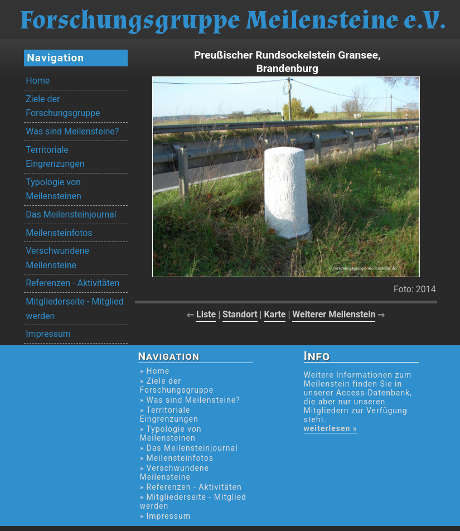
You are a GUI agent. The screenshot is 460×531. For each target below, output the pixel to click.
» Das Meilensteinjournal (189, 447)
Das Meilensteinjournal (71, 214)
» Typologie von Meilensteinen (171, 433)
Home (38, 80)
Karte (274, 314)
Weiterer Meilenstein (333, 314)
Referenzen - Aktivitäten (72, 283)
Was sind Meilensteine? (72, 131)
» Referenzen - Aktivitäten (191, 486)
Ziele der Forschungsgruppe (63, 106)
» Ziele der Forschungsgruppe (177, 385)
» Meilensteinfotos (177, 457)
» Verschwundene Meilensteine (175, 472)
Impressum (48, 334)
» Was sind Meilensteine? (190, 399)
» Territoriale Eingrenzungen (169, 414)
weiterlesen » (330, 428)
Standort (240, 314)
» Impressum (165, 515)
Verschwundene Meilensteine (57, 258)
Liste (206, 314)
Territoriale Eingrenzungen (55, 157)
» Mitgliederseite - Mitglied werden (193, 501)
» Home (155, 370)
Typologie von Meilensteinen (53, 189)
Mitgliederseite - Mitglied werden (74, 308)
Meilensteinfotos (59, 233)
